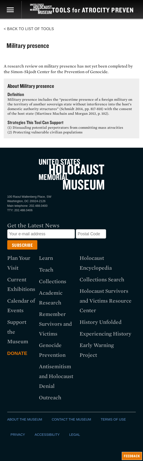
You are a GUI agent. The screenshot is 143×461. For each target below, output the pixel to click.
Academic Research (51, 298)
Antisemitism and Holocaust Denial (56, 376)
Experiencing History (105, 334)
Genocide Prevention (52, 350)
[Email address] (41, 234)
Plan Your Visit (18, 263)
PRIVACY (17, 434)
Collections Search (102, 279)
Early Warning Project (97, 350)
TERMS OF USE (113, 419)
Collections (52, 281)
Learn (46, 258)
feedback (132, 456)
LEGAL (74, 434)
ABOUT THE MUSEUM (24, 419)
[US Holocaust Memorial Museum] (37, 9)
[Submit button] (22, 245)
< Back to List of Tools (29, 29)
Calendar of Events (21, 306)
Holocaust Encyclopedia (96, 263)
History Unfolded (101, 322)
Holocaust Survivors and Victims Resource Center (106, 300)
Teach (46, 270)
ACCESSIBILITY (47, 434)
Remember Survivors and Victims (55, 323)
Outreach (50, 397)
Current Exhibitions (21, 284)
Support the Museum (17, 331)
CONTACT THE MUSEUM (71, 419)
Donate (17, 353)
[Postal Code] (91, 234)
